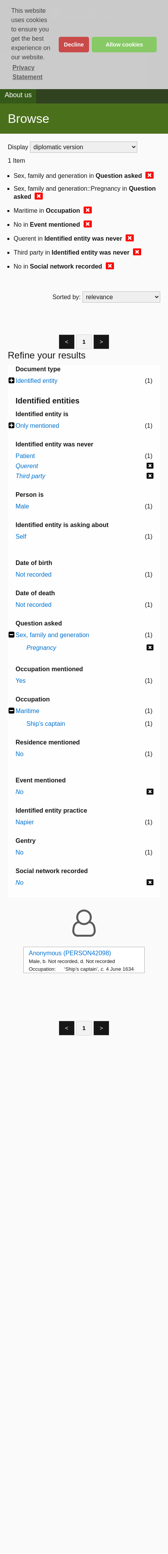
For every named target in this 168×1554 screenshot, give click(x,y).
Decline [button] (74, 44)
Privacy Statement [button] (27, 72)
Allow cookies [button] (124, 44)
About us (18, 95)
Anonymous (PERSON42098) (70, 953)
